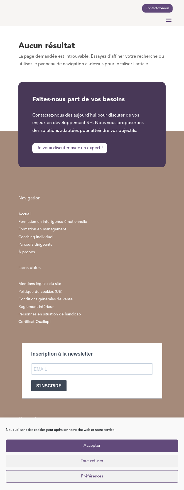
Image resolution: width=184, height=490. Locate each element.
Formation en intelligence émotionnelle (52, 222)
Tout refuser (92, 461)
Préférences (92, 476)
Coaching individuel (35, 237)
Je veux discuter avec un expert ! (70, 148)
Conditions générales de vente (45, 299)
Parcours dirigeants (35, 245)
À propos (26, 252)
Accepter (92, 446)
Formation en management (42, 229)
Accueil (24, 214)
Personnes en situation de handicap (49, 314)
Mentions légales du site (39, 284)
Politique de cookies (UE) (40, 292)
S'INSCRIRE (49, 385)
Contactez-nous (157, 8)
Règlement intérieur (36, 307)
